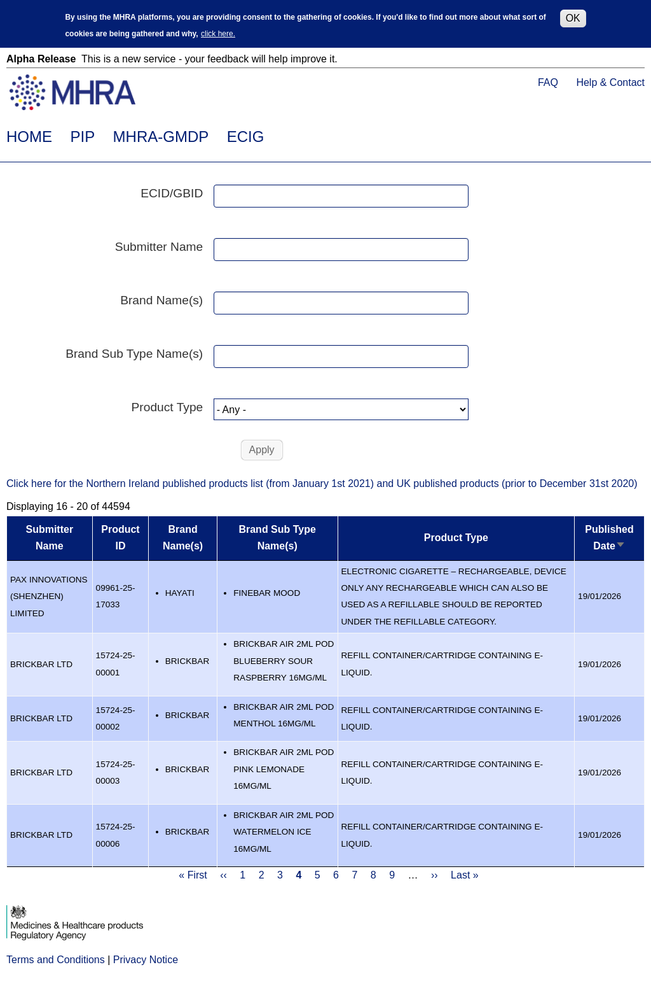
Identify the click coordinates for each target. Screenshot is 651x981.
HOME (29, 136)
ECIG (245, 136)
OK (573, 16)
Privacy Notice (145, 959)
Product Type (167, 407)
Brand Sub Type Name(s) (134, 353)
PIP (82, 136)
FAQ (548, 82)
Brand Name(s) (161, 300)
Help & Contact (610, 82)
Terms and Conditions (55, 959)
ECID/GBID (171, 193)
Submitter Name (159, 246)
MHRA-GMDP (161, 136)
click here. (218, 33)
